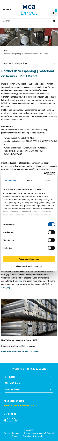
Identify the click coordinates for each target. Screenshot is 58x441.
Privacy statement (12, 433)
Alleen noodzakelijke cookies (29, 266)
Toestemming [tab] (10, 180)
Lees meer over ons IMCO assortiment (20, 351)
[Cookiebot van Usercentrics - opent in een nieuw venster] (44, 173)
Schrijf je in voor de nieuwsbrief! (19, 405)
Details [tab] (29, 180)
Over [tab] (47, 180)
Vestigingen (6, 287)
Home (6, 51)
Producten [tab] (10, 377)
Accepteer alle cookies (29, 259)
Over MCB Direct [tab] (13, 389)
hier (20, 281)
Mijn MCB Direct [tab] (12, 383)
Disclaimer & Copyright (33, 436)
